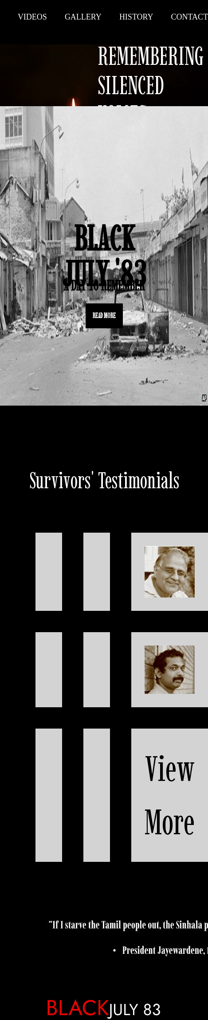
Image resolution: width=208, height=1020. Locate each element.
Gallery (83, 16)
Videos (32, 16)
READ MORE (104, 315)
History (136, 16)
